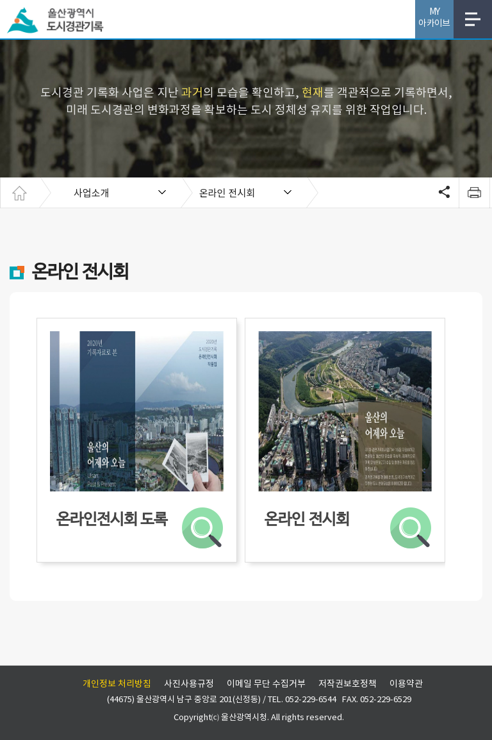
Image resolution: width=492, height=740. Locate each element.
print (474, 192)
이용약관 (406, 684)
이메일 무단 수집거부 (266, 684)
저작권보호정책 (347, 684)
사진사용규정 (189, 684)
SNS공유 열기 (442, 192)
